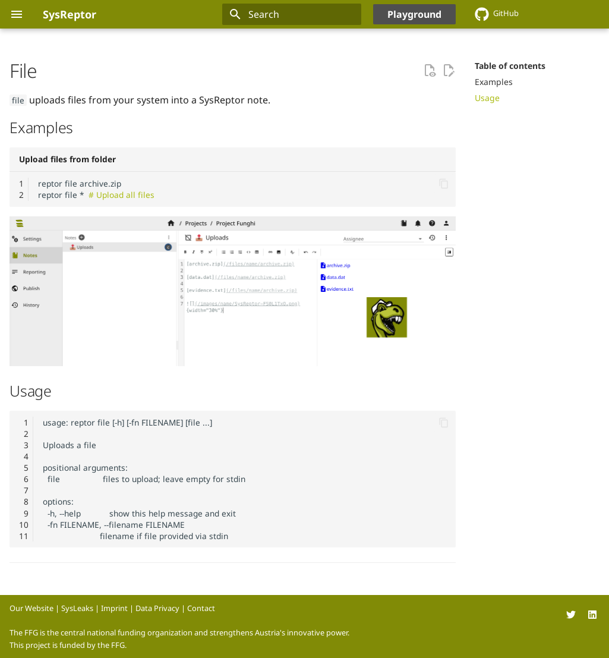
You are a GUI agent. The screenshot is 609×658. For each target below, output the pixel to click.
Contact (201, 608)
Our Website (31, 608)
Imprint (114, 608)
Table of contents (510, 66)
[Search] (291, 14)
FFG (118, 645)
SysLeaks (77, 608)
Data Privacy (157, 608)
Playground (414, 14)
